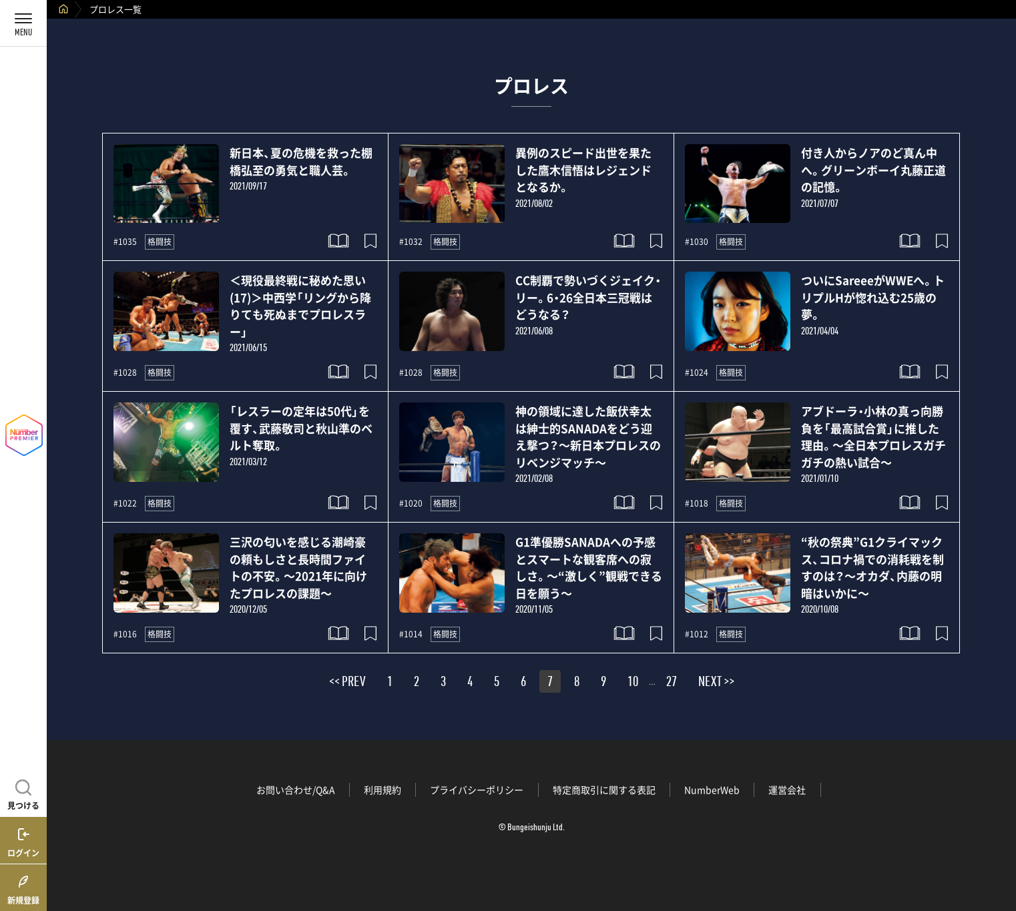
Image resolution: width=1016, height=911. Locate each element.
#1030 (696, 242)
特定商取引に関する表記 (604, 789)
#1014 (411, 634)
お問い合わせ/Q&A (295, 789)
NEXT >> (716, 683)
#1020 (411, 503)
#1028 (125, 372)
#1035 (125, 242)
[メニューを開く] (23, 23)
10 (632, 683)
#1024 (696, 372)
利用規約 (382, 789)
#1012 (696, 634)
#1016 (125, 634)
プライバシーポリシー (476, 789)
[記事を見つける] (23, 793)
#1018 (696, 503)
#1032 (411, 242)
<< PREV (347, 683)
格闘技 (160, 242)
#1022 (125, 503)
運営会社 (787, 789)
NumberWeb (712, 789)
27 (671, 683)
